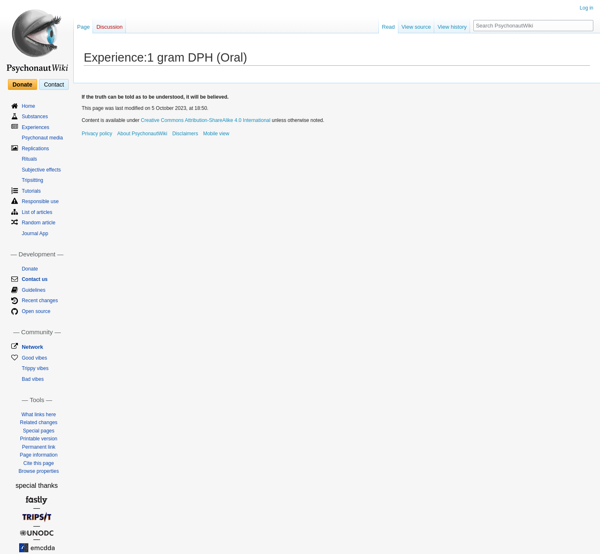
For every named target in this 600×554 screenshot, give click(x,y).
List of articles (37, 212)
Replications (35, 149)
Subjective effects (41, 170)
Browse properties (38, 471)
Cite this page (38, 463)
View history (452, 27)
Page (83, 27)
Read (388, 27)
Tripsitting (32, 180)
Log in (586, 8)
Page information (39, 455)
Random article (38, 223)
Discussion (109, 27)
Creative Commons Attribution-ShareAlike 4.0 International (205, 120)
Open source (36, 311)
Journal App (35, 233)
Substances (35, 116)
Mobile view (216, 134)
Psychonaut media (42, 138)
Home (28, 106)
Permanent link (38, 447)
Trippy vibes (35, 368)
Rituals (29, 159)
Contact (54, 84)
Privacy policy (97, 134)
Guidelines (33, 290)
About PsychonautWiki (142, 134)
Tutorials (31, 191)
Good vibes (34, 358)
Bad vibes (33, 379)
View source (416, 27)
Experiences (35, 127)
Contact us (35, 279)
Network (32, 347)
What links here (38, 414)
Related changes (39, 422)
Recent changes (40, 300)
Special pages (38, 431)
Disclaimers (185, 134)
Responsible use (40, 201)
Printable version (38, 439)
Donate (22, 84)
